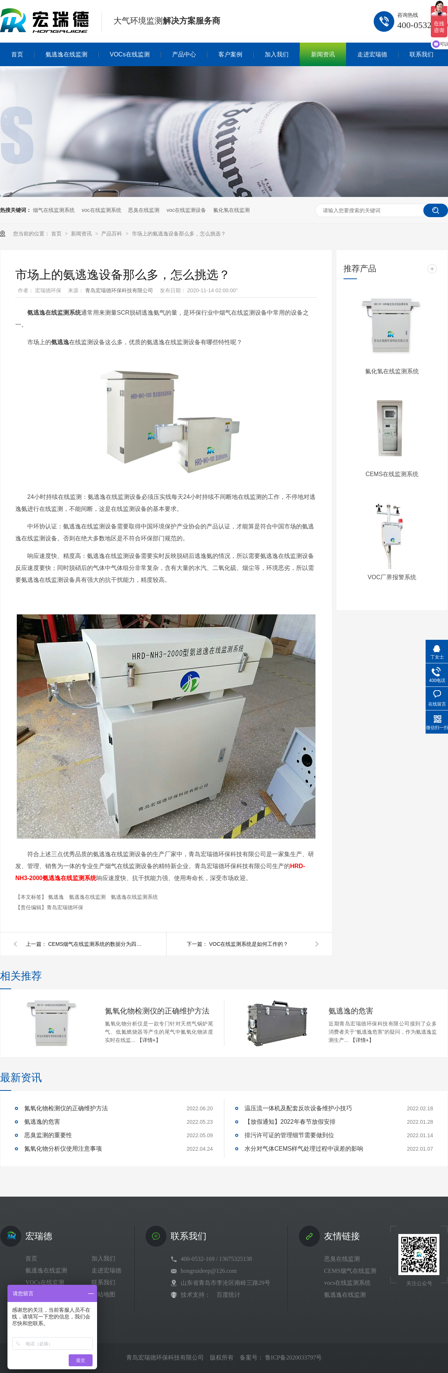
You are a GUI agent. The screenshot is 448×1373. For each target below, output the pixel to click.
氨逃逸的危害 (351, 1011)
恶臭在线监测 (143, 210)
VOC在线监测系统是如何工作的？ (248, 944)
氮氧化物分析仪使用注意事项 (63, 1148)
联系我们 (103, 1282)
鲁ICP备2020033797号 (293, 1357)
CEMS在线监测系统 (392, 474)
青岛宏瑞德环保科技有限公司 (120, 290)
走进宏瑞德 (106, 1270)
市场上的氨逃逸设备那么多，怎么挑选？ (179, 234)
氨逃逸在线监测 (88, 897)
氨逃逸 (56, 897)
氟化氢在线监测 (231, 210)
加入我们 (103, 1258)
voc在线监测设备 (186, 210)
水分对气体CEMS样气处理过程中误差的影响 (304, 1148)
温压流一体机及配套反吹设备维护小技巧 (298, 1108)
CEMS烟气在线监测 (350, 1271)
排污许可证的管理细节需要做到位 (289, 1135)
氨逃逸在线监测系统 (134, 897)
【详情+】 (149, 1040)
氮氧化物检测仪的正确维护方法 (157, 1011)
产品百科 (112, 234)
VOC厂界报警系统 (392, 577)
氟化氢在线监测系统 (392, 371)
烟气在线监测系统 (54, 210)
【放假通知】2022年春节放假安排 (290, 1122)
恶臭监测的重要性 (48, 1135)
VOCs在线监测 (44, 1282)
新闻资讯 (82, 234)
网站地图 (103, 1294)
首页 (57, 234)
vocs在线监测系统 (347, 1283)
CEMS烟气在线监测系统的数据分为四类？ (96, 944)
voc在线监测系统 (101, 210)
